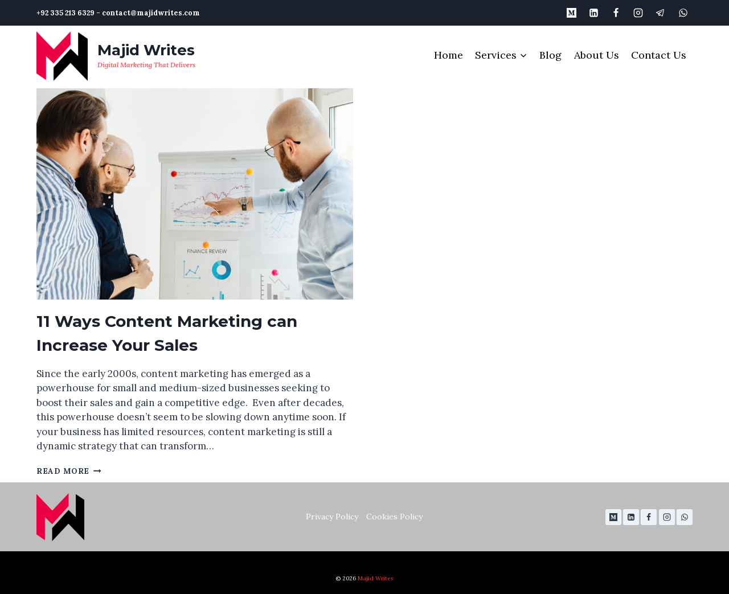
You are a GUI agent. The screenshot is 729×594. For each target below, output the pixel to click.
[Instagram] (638, 12)
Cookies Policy (394, 516)
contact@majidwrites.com (151, 12)
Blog (550, 55)
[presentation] (194, 194)
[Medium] (571, 12)
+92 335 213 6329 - (68, 12)
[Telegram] (660, 12)
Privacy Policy (332, 516)
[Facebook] (616, 12)
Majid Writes (376, 578)
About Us (596, 55)
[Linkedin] (594, 12)
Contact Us (658, 55)
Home (448, 55)
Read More (68, 471)
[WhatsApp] (683, 12)
